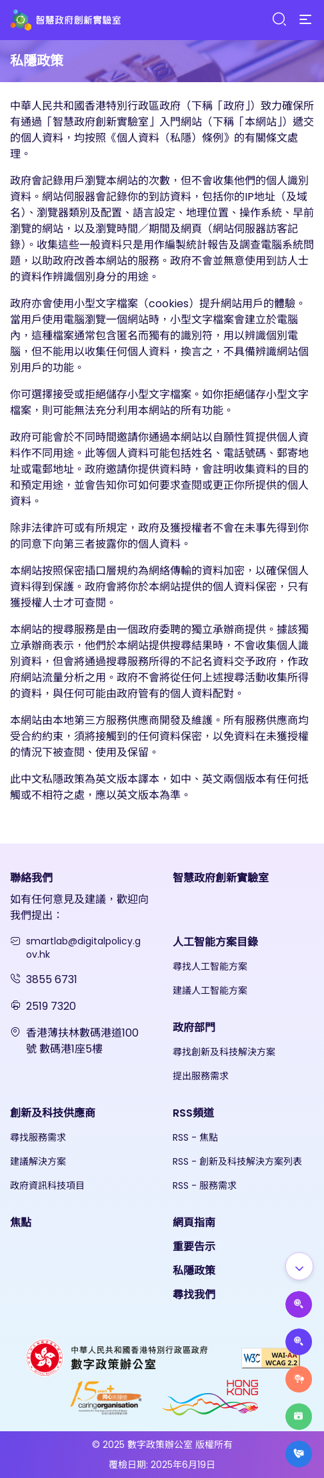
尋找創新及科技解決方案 (224, 1052)
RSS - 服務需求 (205, 1185)
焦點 (20, 1222)
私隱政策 (194, 1270)
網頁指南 (194, 1222)
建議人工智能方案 (210, 990)
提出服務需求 (201, 1076)
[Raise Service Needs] (298, 1379)
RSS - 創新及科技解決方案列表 (237, 1161)
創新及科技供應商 (52, 1113)
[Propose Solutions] (298, 1341)
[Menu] (305, 20)
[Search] (279, 20)
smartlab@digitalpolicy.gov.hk (83, 947)
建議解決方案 (38, 1161)
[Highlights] (298, 1416)
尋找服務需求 (38, 1137)
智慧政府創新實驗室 (221, 878)
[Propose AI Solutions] (298, 1304)
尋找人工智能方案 (210, 966)
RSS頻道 (193, 1113)
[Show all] (299, 1266)
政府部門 (194, 1027)
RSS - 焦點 (195, 1137)
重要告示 (194, 1246)
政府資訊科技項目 (47, 1185)
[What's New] (298, 1454)
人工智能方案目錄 (215, 942)
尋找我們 (194, 1294)
